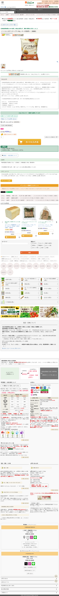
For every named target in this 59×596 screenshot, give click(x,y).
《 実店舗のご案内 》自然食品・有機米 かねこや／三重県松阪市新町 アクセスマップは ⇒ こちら (44, 504)
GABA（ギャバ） (14, 256)
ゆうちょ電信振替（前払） (34, 407)
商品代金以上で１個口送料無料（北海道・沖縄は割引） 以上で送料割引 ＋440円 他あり (29, 19)
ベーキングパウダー (25, 258)
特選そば (16, 260)
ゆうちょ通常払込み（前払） (34, 409)
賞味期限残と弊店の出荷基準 (7, 506)
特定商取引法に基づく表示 (7, 585)
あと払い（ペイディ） (35, 413)
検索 (15, 12)
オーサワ (16, 266)
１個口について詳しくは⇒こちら (11, 385)
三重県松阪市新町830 (30, 527)
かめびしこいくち (45, 258)
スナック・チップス (30, 14)
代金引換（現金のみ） (35, 400)
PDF (44, 497)
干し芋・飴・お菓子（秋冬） (25, 195)
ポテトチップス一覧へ (10, 25)
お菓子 (7, 14)
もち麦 (11, 260)
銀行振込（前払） (32, 412)
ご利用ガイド (40, 3)
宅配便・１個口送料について (8, 382)
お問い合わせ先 (34, 463)
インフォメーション (29, 551)
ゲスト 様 (3, 7)
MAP (43, 476)
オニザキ (42, 266)
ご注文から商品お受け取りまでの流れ (9, 515)
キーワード (4, 241)
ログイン (14, 7)
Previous (2, 312)
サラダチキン (33, 258)
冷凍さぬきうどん (23, 260)
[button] (2, 222)
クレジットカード (34, 403)
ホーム (2, 14)
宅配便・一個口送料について (10, 155)
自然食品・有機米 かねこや (36, 473)
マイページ (31, 9)
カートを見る (45, 1)
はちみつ (4, 272)
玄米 (39, 258)
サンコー (52, 256)
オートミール (16, 258)
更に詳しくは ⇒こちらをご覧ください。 (12, 348)
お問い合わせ (55, 3)
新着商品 (13, 9)
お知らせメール (48, 3)
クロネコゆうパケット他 (7, 443)
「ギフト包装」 (21, 486)
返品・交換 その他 (6, 463)
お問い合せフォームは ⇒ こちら (38, 471)
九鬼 (36, 266)
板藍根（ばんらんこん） (7, 258)
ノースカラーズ (32, 256)
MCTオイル (46, 260)
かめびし (29, 266)
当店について (4, 9)
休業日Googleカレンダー (30, 570)
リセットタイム (32, 260)
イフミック (39, 260)
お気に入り (22, 9)
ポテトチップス (30, 200)
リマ (10, 272)
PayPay (32, 404)
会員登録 (56, 1)
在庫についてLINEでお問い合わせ (9, 116)
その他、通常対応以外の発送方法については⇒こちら (14, 455)
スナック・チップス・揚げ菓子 (17, 14)
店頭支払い (32, 415)
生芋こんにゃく (5, 260)
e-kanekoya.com (30, 553)
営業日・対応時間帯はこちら (30, 567)
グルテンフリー (53, 260)
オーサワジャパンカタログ (43, 256)
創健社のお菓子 (14, 198)
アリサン (23, 266)
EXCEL (49, 497)
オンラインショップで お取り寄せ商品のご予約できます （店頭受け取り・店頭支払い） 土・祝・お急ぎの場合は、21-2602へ (29, 545)
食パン (48, 266)
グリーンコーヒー (24, 256)
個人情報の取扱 (5, 589)
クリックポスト (5, 452)
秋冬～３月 (14, 195)
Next (56, 312)
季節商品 (8, 195)
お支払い (32, 382)
